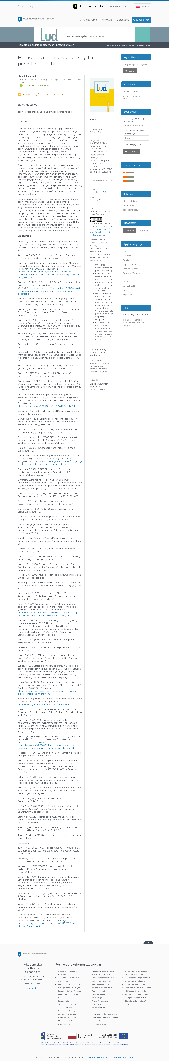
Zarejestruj (115, 6)
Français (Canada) (132, 273)
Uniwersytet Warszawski (135, 984)
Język (142, 6)
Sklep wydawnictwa (123, 1057)
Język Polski (129, 286)
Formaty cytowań (99, 180)
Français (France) (131, 268)
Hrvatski (127, 277)
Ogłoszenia (123, 19)
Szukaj (131, 71)
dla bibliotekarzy (130, 210)
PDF (94, 120)
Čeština (126, 251)
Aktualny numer (89, 19)
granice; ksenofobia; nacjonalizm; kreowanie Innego (134, 322)
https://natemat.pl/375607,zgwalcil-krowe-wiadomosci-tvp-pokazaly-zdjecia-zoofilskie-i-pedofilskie (49, 291)
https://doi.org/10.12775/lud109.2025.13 (42, 94)
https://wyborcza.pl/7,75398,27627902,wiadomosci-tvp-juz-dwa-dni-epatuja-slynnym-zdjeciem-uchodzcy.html (49, 614)
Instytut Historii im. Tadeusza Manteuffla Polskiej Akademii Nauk (69, 994)
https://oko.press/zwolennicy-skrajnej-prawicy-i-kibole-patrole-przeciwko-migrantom (47, 692)
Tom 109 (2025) (98, 191)
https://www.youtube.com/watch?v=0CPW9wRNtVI (45, 704)
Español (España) (131, 264)
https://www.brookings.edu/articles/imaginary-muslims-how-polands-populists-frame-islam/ (50, 463)
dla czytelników (130, 201)
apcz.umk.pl (32, 988)
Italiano (126, 281)
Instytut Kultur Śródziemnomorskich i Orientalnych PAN (67, 1004)
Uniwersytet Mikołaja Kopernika (137, 978)
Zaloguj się (133, 151)
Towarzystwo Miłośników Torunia (104, 1014)
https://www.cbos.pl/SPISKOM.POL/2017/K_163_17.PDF (46, 406)
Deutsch (127, 255)
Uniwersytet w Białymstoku (136, 981)
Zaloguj (127, 6)
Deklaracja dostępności (98, 1057)
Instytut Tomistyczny (66, 1011)
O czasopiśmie (141, 19)
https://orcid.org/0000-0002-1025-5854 (36, 86)
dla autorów (128, 205)
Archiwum (107, 19)
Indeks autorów (130, 91)
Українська (128, 294)
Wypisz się (143, 231)
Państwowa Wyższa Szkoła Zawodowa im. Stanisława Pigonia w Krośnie (102, 987)
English (126, 260)
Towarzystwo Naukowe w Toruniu (105, 1017)
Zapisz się (129, 231)
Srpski (126, 290)
